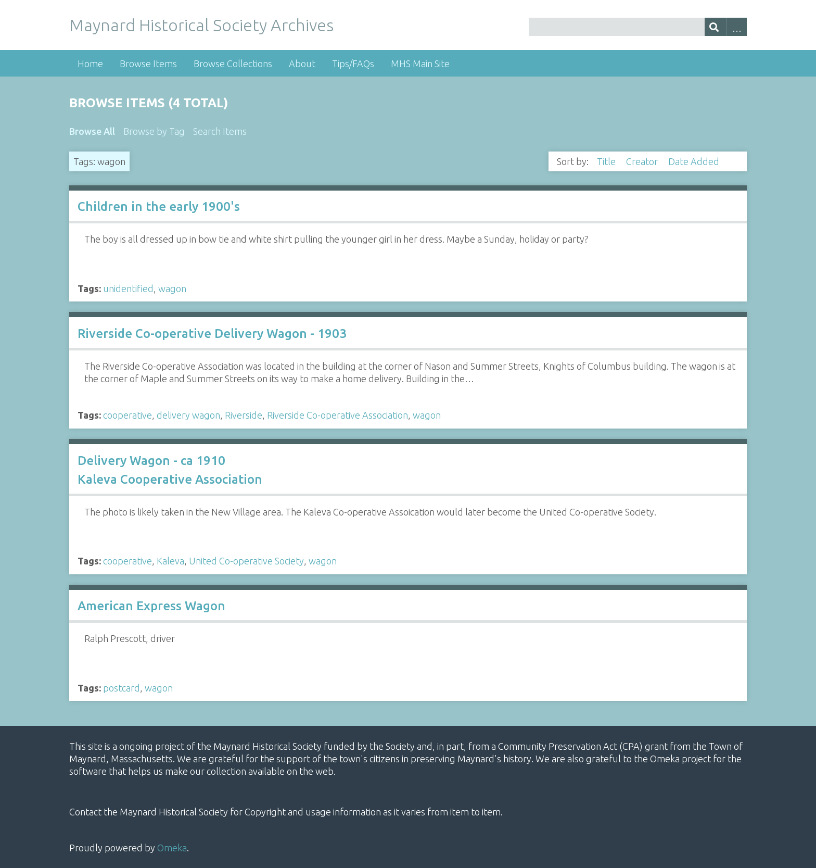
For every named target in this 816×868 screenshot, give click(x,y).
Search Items (220, 131)
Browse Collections (233, 63)
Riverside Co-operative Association (337, 415)
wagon (172, 288)
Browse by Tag (154, 131)
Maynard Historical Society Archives (201, 25)
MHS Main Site (420, 63)
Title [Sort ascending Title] (607, 161)
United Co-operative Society (246, 561)
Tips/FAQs (353, 63)
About (302, 63)
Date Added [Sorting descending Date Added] (694, 161)
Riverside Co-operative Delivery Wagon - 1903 (212, 333)
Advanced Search (736, 27)
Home (90, 63)
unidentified (128, 288)
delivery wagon (188, 415)
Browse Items (148, 63)
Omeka (172, 847)
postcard (121, 688)
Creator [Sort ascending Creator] (643, 161)
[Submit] (715, 27)
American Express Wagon (151, 606)
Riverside (243, 415)
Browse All (92, 131)
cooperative (127, 415)
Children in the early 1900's (159, 206)
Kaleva (170, 561)
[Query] (638, 27)
